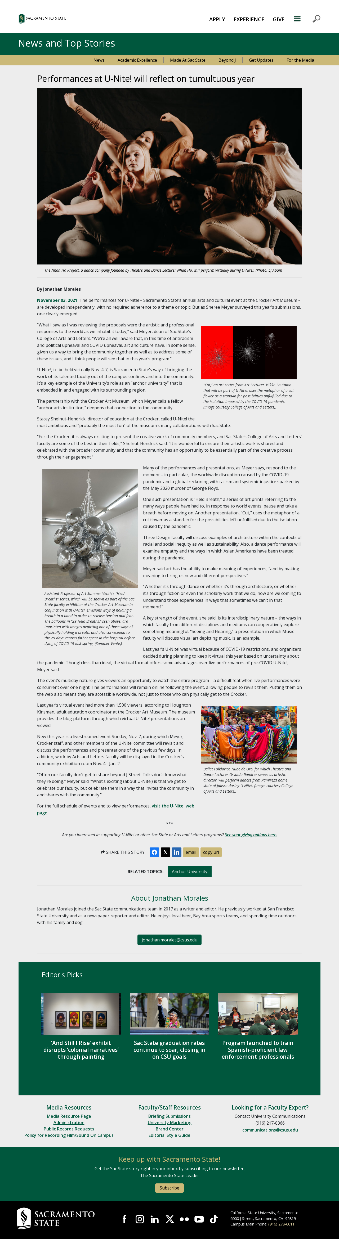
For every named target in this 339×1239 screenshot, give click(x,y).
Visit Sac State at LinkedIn (154, 1219)
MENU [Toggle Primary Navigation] (306, 19)
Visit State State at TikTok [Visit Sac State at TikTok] (214, 1219)
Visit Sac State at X (169, 1219)
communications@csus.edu (270, 1130)
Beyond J (227, 60)
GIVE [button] (278, 19)
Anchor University (189, 871)
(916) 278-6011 (281, 1224)
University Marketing (169, 1122)
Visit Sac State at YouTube (199, 1219)
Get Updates (261, 60)
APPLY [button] (217, 19)
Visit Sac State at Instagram (139, 1219)
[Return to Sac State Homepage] (63, 1218)
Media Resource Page (69, 1116)
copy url (211, 852)
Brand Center (170, 1129)
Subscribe (169, 1188)
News (99, 60)
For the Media (300, 60)
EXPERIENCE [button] (249, 19)
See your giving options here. (251, 835)
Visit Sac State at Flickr (184, 1219)
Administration (68, 1122)
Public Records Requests (69, 1129)
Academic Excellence (137, 60)
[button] (71, 18)
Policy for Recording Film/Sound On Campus (69, 1135)
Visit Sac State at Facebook (125, 1219)
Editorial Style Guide (169, 1135)
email (191, 852)
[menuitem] (217, 18)
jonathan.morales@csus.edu (169, 940)
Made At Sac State (188, 60)
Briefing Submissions (169, 1116)
